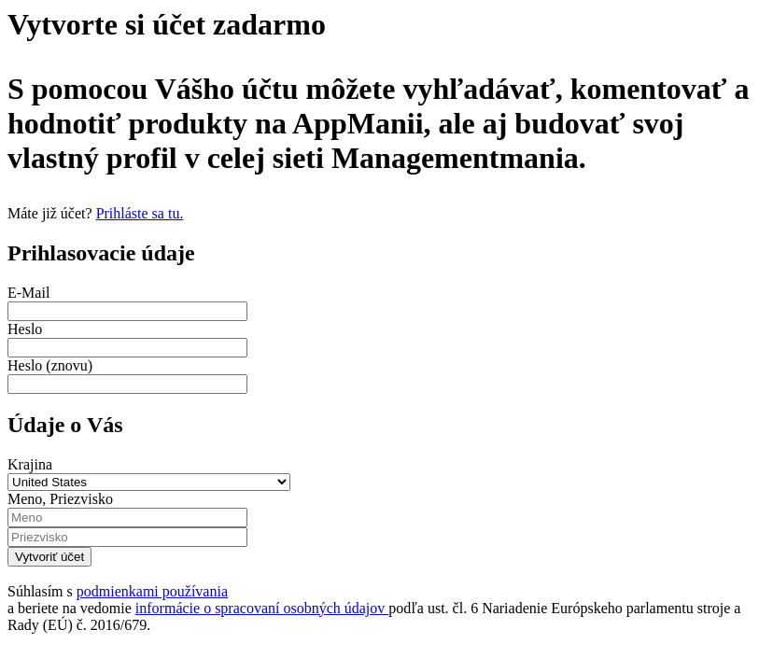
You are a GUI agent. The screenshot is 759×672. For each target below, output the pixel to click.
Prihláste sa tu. (140, 213)
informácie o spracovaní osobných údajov (261, 608)
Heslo (24, 329)
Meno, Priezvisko (60, 499)
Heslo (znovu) (49, 365)
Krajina (29, 464)
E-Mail (28, 293)
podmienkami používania (152, 591)
